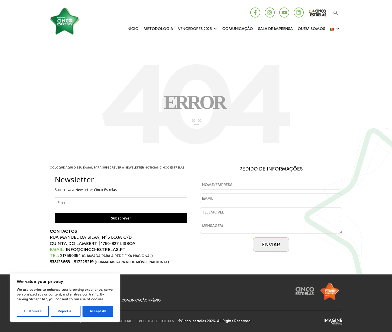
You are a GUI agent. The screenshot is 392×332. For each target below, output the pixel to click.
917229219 (84, 261)
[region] (65, 297)
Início (132, 28)
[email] (121, 202)
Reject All (66, 311)
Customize (33, 311)
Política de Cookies (156, 321)
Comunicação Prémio (141, 300)
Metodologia (158, 28)
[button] (335, 13)
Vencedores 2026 (197, 29)
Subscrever (121, 218)
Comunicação (237, 28)
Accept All (98, 311)
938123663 (60, 261)
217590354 (70, 255)
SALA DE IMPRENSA (275, 28)
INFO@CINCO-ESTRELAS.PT (96, 249)
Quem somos (311, 28)
